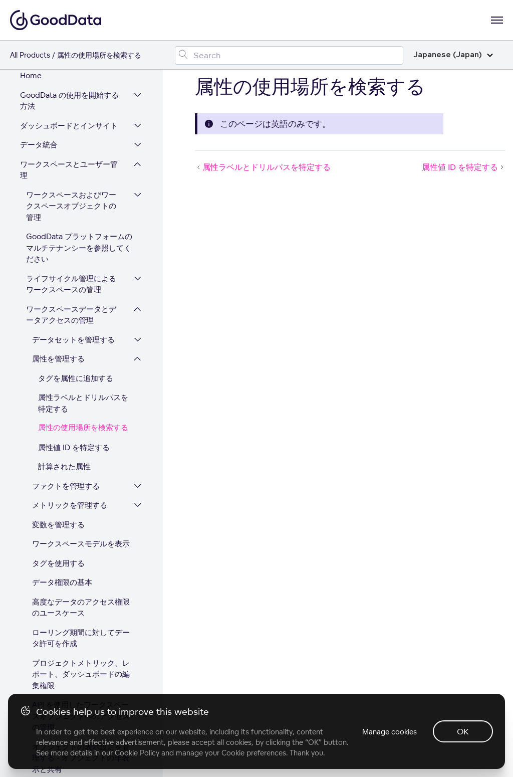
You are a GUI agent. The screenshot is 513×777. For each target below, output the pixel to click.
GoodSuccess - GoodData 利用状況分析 (77, 626)
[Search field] (289, 55)
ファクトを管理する (66, 238)
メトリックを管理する (69, 257)
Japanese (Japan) (453, 55)
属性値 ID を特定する (74, 199)
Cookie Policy (137, 752)
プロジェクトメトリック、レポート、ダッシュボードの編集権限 (81, 426)
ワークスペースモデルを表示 (81, 295)
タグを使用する (58, 315)
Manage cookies (389, 731)
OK (463, 731)
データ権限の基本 (62, 334)
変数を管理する (58, 276)
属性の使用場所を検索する (83, 179)
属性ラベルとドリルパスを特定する (83, 154)
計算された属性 (64, 218)
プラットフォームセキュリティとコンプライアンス (69, 687)
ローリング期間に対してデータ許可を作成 (81, 390)
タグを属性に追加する (75, 130)
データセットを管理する (73, 91)
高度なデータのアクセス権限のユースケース (81, 359)
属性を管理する (58, 110)
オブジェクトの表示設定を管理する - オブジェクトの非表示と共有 (81, 510)
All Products (30, 55)
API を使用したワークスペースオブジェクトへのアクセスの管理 (81, 468)
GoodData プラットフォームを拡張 (69, 657)
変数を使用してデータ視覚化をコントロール (77, 545)
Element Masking (63, 570)
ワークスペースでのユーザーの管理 (71, 596)
